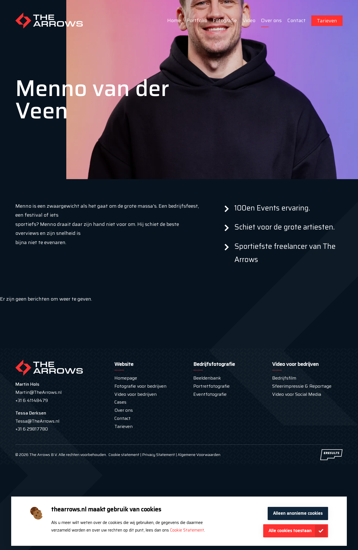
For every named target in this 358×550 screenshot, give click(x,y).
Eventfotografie (210, 394)
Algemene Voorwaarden (199, 454)
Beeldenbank (207, 378)
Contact (296, 20)
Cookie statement (124, 454)
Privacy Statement (158, 454)
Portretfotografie (211, 386)
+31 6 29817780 (31, 428)
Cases (120, 402)
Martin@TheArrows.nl (38, 392)
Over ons (271, 20)
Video (248, 20)
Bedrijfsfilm (284, 378)
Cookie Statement (187, 530)
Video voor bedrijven (135, 394)
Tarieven (327, 21)
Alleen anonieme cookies (297, 513)
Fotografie (225, 20)
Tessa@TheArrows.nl (37, 421)
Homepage (125, 378)
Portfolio (197, 20)
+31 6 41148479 (31, 400)
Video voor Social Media (296, 394)
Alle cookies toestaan (290, 530)
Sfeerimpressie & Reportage (301, 386)
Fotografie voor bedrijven (140, 386)
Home (174, 20)
